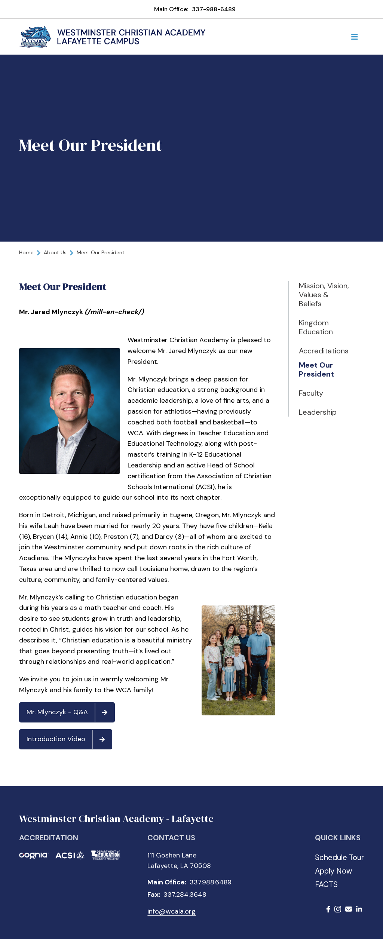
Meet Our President (316, 369)
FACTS (326, 884)
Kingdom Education (316, 327)
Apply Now (333, 871)
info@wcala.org (171, 911)
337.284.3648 (184, 894)
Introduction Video (69, 739)
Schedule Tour (339, 857)
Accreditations (324, 350)
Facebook (328, 909)
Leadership (318, 412)
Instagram (337, 909)
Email (348, 909)
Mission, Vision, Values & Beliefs (322, 294)
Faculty (311, 393)
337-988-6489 (214, 9)
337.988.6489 (211, 882)
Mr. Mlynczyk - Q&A (70, 712)
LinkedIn (359, 909)
